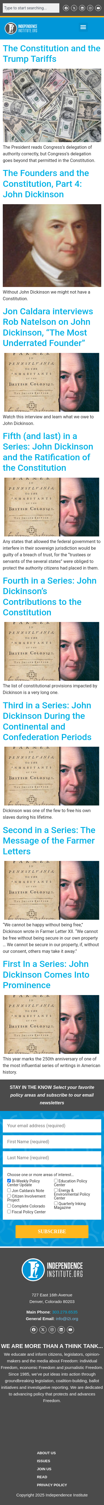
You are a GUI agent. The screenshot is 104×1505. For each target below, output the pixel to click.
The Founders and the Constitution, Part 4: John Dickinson (46, 184)
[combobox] (31, 8)
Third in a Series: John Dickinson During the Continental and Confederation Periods (47, 721)
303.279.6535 (65, 1312)
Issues (43, 1461)
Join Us (44, 1469)
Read (42, 1477)
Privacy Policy (52, 1485)
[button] (83, 27)
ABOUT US (46, 1453)
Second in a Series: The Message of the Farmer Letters (49, 841)
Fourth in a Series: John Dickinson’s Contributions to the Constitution (50, 596)
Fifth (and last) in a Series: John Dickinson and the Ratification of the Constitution (48, 452)
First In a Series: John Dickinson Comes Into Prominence (46, 974)
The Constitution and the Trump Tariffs (51, 53)
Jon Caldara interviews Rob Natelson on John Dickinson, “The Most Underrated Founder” (48, 327)
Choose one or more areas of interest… (40, 1175)
